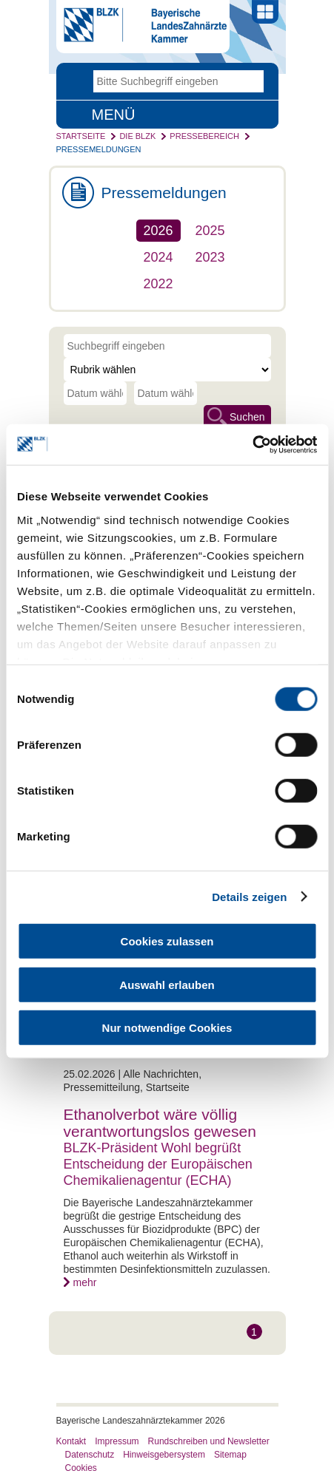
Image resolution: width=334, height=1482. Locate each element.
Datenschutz (90, 1454)
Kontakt (71, 1441)
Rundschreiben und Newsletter (209, 1441)
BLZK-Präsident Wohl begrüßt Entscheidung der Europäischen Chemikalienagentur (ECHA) (158, 1164)
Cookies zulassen (167, 941)
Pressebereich (204, 136)
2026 (158, 230)
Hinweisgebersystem (164, 1454)
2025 (210, 230)
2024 (158, 257)
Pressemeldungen (98, 149)
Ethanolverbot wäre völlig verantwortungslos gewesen (160, 1123)
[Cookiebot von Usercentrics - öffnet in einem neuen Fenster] (252, 444)
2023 (210, 257)
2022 (158, 283)
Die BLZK (137, 136)
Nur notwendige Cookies (167, 1028)
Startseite (81, 136)
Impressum (116, 1441)
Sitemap (230, 1454)
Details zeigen (249, 896)
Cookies (81, 1468)
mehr (85, 1282)
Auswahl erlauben (166, 984)
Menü (114, 114)
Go (252, 81)
